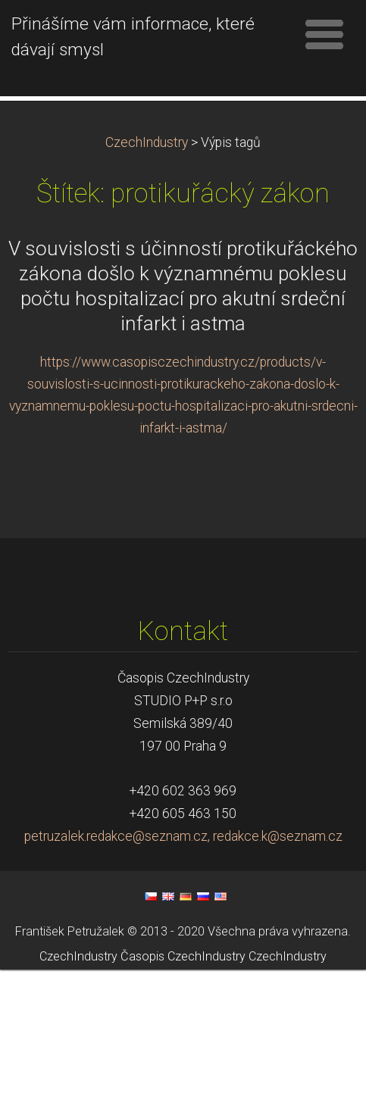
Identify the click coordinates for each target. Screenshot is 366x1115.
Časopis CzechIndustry (183, 1102)
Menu (324, 34)
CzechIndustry (146, 287)
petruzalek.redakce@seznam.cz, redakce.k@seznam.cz (183, 981)
